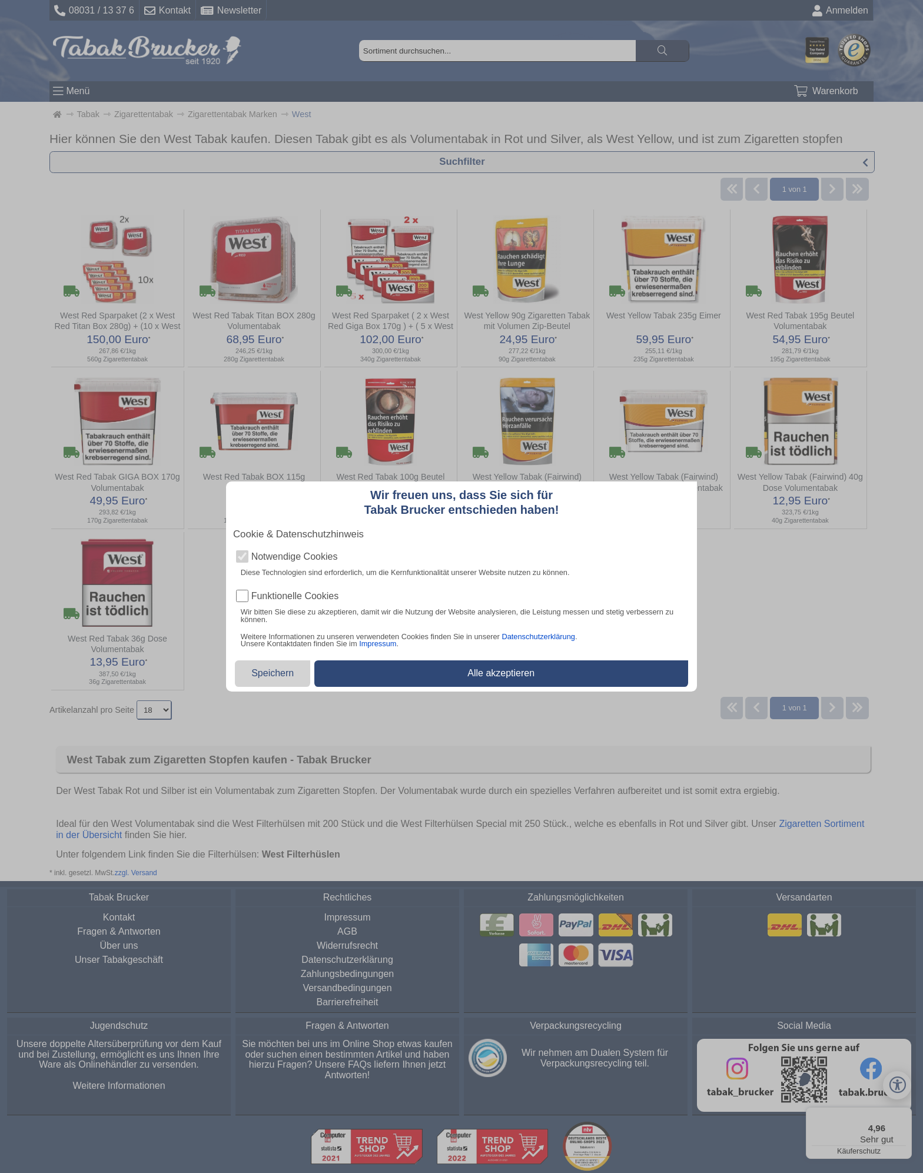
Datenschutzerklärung (538, 636)
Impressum (377, 643)
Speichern (272, 673)
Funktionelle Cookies (295, 596)
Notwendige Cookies (294, 556)
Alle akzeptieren (500, 673)
